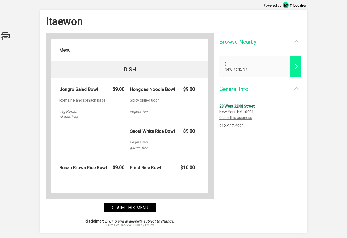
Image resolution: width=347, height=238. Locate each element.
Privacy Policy (143, 225)
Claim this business (235, 117)
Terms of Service (118, 225)
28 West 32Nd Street (237, 106)
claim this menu (130, 207)
